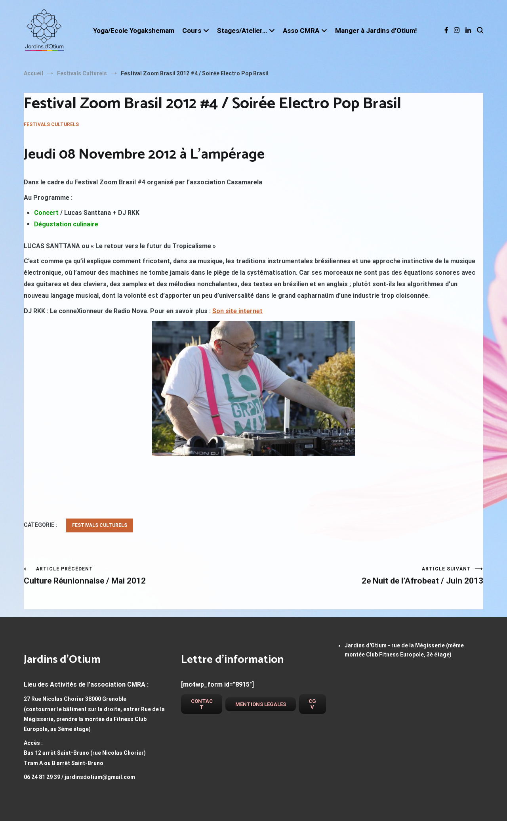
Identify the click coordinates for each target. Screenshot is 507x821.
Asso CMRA (301, 30)
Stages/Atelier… (242, 30)
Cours (191, 30)
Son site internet (237, 311)
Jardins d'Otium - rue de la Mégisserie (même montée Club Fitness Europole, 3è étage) (404, 649)
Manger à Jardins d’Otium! (376, 30)
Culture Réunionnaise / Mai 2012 (139, 576)
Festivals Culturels (51, 124)
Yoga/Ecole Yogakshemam (133, 30)
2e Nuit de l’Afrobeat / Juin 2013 (368, 576)
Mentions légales (260, 704)
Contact (202, 704)
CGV (312, 704)
